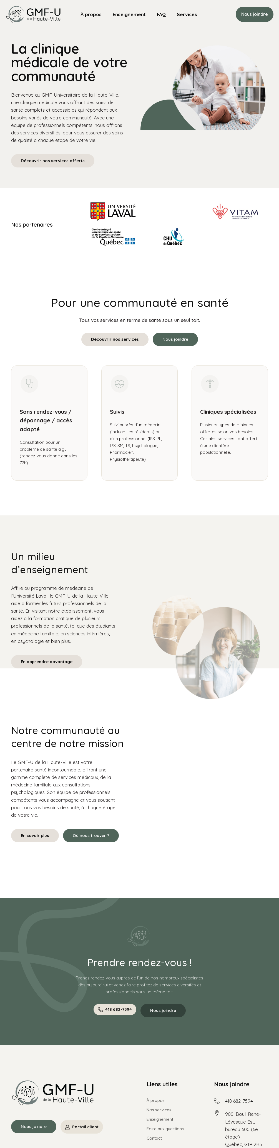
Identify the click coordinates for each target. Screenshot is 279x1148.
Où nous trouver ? (91, 835)
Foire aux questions (165, 1128)
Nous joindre (254, 14)
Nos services (159, 1109)
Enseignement (129, 14)
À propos (91, 14)
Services (187, 14)
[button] (115, 1009)
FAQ (161, 14)
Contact (154, 1138)
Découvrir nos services (115, 339)
